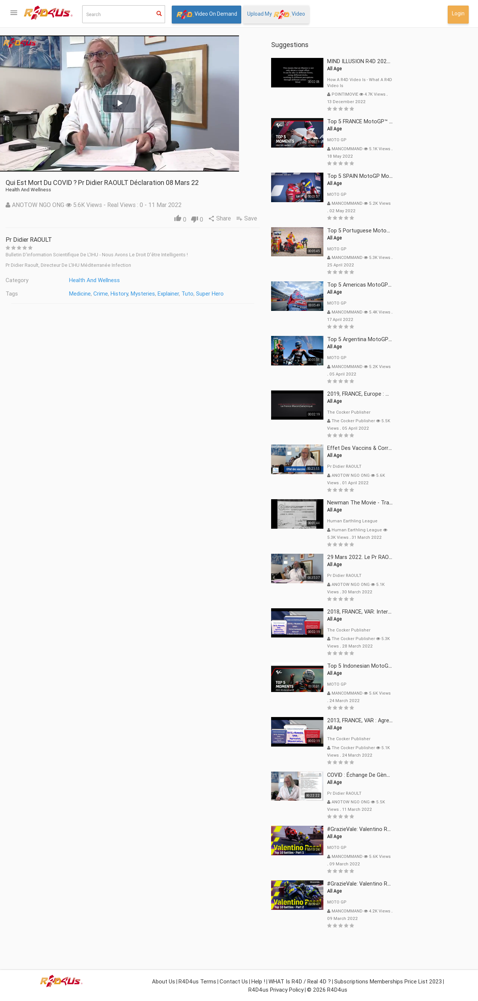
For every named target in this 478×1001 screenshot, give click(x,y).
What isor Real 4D (37, 256)
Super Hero (284, 293)
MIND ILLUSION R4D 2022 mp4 (439, 61)
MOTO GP (411, 139)
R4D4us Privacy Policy (276, 989)
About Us (163, 981)
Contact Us (234, 981)
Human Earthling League (427, 520)
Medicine (154, 293)
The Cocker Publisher (423, 412)
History (194, 293)
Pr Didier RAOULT (103, 239)
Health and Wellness (169, 280)
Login (458, 13)
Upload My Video (276, 14)
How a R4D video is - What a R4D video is (434, 82)
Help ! (258, 981)
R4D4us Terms (197, 981)
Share (295, 218)
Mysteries (217, 293)
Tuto (262, 293)
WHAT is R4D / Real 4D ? (300, 981)
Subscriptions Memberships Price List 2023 (388, 981)
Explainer (243, 293)
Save (323, 218)
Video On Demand (206, 14)
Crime (175, 293)
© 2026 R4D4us (327, 989)
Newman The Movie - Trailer (436, 502)
